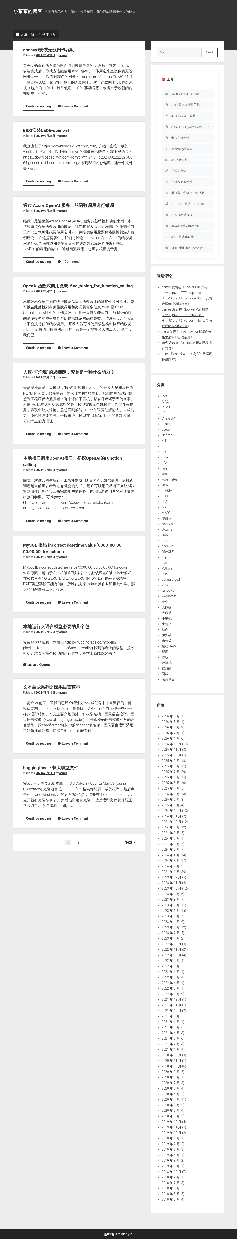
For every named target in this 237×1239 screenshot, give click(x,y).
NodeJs (167, 524)
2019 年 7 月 (171, 1144)
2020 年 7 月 (171, 1083)
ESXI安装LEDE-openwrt (48, 130)
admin (63, 55)
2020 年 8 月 (171, 1077)
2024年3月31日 (45, 55)
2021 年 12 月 (171, 999)
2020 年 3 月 (171, 1105)
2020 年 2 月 (171, 1110)
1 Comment (70, 262)
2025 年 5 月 (171, 783)
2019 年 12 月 (171, 1122)
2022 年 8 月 (171, 966)
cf (163, 413)
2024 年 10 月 (171, 822)
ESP (165, 446)
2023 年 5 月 (171, 916)
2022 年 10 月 (171, 955)
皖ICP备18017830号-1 (118, 1234)
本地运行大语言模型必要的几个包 (59, 633)
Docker (167, 435)
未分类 (167, 640)
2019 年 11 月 (171, 1127)
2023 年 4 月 (171, 922)
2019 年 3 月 (171, 1160)
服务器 (167, 635)
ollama (167, 540)
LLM (165, 496)
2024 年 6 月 (171, 844)
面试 (165, 674)
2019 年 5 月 (171, 1149)
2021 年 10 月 (171, 1010)
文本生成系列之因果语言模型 (54, 693)
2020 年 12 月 (171, 1055)
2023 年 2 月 (171, 933)
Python (167, 568)
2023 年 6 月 (171, 910)
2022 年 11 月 (171, 949)
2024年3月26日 (45, 210)
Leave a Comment (75, 106)
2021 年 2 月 (171, 1044)
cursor (166, 429)
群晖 (165, 652)
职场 (165, 657)
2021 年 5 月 (171, 1027)
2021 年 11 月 (171, 1005)
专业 (165, 602)
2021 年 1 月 (171, 1049)
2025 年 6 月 (171, 777)
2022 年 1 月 (171, 994)
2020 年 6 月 (171, 1088)
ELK (164, 440)
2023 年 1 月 (171, 938)
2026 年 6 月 (171, 716)
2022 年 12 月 (171, 944)
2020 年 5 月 (171, 1094)
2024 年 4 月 (171, 855)
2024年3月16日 (45, 699)
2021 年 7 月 (171, 1016)
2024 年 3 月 (171, 860)
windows (168, 590)
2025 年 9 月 (171, 761)
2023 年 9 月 (171, 894)
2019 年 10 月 (171, 1133)
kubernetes (170, 479)
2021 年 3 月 (171, 1038)
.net (164, 396)
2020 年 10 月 (171, 1066)
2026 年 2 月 (171, 733)
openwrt (168, 546)
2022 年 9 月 (171, 960)
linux (165, 485)
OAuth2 (167, 529)
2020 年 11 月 (171, 1060)
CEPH (166, 407)
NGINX (167, 518)
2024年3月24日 (45, 563)
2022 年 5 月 (171, 977)
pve (164, 563)
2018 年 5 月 (171, 1194)
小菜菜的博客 (27, 11)
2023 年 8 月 (171, 899)
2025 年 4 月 (171, 788)
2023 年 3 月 (171, 927)
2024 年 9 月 (171, 827)
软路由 (167, 668)
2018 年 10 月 (171, 1172)
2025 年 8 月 (171, 766)
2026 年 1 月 (171, 738)
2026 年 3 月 (171, 727)
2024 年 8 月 (171, 833)
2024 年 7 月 (171, 838)
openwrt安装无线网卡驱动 (51, 50)
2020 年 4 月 (171, 1099)
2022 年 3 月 (171, 988)
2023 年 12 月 (171, 877)
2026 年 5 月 (171, 722)
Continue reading (40, 107)
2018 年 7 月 (171, 1183)
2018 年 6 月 (171, 1188)
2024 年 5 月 (171, 849)
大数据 (167, 607)
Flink (165, 457)
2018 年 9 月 (171, 1177)
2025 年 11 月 (171, 749)
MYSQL (167, 513)
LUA (165, 502)
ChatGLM (168, 418)
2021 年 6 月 (171, 1022)
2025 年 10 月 (171, 755)
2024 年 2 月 (171, 866)
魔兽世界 (168, 679)
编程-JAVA (169, 646)
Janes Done (170, 354)
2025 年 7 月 (171, 772)
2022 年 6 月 (171, 972)
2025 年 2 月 (171, 799)
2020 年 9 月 (171, 1072)
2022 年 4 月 (171, 983)
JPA (164, 463)
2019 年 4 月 (171, 1155)
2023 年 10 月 (171, 888)
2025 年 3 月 (171, 794)
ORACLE (168, 552)
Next (128, 849)
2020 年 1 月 (171, 1116)
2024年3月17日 (45, 638)
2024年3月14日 (45, 779)
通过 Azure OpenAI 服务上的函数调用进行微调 (73, 205)
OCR (165, 535)
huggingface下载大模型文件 (53, 774)
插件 (165, 629)
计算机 (167, 663)
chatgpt (167, 424)
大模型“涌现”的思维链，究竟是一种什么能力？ (73, 378)
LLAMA (167, 490)
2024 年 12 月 (171, 811)
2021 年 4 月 (171, 1033)
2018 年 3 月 (171, 1199)
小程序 (167, 624)
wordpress (169, 596)
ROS (165, 574)
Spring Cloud (171, 579)
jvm (164, 468)
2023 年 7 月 (171, 905)
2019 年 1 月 (171, 1166)
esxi (164, 452)
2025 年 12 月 (171, 744)
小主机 (167, 618)
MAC (165, 507)
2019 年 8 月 (171, 1138)
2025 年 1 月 (171, 805)
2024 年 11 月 (171, 816)
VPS (165, 585)
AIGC (165, 402)
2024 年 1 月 (171, 872)
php (164, 557)
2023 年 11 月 (171, 883)
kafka (165, 474)
